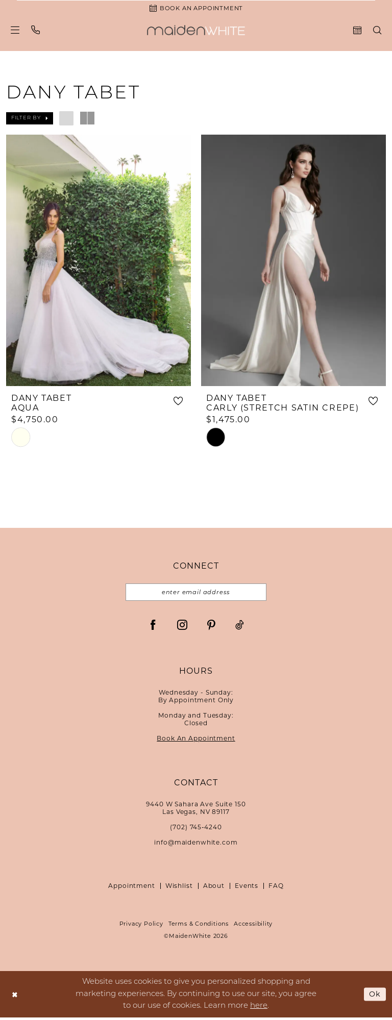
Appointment (131, 888)
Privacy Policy (141, 926)
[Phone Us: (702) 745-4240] (36, 31)
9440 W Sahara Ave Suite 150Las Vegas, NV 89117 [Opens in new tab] (196, 811)
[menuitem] (15, 31)
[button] (15, 31)
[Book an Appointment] (196, 8)
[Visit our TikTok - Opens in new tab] (239, 627)
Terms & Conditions (198, 926)
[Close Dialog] (15, 997)
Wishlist (179, 888)
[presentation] (98, 261)
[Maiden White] (196, 31)
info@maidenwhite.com (195, 845)
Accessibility (253, 926)
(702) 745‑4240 (196, 830)
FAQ (276, 888)
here (258, 1008)
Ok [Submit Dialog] (375, 996)
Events (246, 888)
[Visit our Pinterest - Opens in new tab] (211, 627)
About (214, 888)
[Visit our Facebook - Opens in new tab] (153, 627)
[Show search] (377, 31)
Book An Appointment (196, 741)
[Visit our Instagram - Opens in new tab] (182, 627)
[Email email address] (196, 594)
